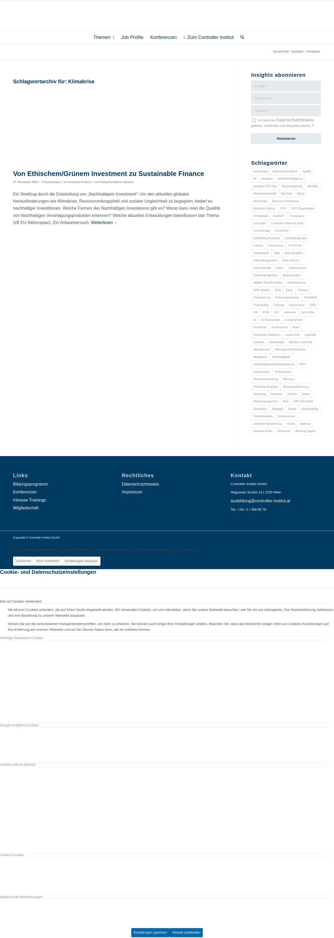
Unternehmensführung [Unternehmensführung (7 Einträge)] (267, 423)
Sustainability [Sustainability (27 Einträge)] (309, 408)
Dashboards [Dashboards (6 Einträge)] (261, 253)
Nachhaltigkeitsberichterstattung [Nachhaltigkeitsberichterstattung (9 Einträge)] (273, 364)
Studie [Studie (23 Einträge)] (292, 408)
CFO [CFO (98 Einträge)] (283, 208)
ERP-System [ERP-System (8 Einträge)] (261, 290)
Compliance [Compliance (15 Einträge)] (297, 215)
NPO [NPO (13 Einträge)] (302, 364)
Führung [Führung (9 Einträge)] (278, 304)
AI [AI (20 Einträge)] (254, 178)
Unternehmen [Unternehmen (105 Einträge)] (286, 416)
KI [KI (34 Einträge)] (254, 319)
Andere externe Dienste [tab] (18, 764)
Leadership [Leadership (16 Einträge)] (292, 334)
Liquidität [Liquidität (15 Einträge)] (310, 334)
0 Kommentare (51, 182)
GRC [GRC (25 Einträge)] (313, 304)
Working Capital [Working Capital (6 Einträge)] (305, 431)
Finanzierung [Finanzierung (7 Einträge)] (261, 297)
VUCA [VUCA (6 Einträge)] (291, 423)
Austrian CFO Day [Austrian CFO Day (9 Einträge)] (265, 186)
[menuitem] (104, 37)
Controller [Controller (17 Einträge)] (259, 223)
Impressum (132, 492)
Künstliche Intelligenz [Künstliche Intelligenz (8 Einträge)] (266, 334)
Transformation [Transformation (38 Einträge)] (263, 416)
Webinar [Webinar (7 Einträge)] (305, 423)
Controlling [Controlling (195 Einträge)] (282, 230)
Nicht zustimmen (47, 561)
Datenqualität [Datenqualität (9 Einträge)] (291, 275)
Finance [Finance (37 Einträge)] (303, 290)
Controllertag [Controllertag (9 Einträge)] (261, 230)
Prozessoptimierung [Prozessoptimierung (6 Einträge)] (295, 386)
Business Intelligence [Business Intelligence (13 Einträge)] (285, 201)
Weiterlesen (104, 222)
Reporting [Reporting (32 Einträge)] (259, 394)
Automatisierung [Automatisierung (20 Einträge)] (292, 186)
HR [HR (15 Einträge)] (255, 312)
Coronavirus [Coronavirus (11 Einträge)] (275, 245)
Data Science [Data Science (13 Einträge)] (290, 260)
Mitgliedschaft (26, 508)
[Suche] (240, 37)
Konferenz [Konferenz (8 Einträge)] (259, 327)
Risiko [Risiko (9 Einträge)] (306, 394)
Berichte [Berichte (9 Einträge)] (312, 186)
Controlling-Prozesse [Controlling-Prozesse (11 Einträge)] (266, 238)
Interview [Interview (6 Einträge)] (290, 312)
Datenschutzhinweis (295, 120)
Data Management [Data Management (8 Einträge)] (265, 260)
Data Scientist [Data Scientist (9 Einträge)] (262, 267)
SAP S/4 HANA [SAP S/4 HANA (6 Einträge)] (303, 401)
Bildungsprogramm (30, 484)
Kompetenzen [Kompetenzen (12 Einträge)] (294, 319)
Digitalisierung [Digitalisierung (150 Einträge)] (297, 282)
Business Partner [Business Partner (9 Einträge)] (264, 208)
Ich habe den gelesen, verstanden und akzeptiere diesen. (282, 123)
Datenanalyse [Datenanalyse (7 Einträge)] (297, 267)
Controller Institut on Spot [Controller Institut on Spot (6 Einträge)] (287, 223)
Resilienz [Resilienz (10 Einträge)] (277, 394)
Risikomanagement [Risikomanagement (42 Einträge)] (265, 401)
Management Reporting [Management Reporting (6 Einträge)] (290, 349)
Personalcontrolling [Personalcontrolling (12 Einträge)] (265, 379)
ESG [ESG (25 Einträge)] (278, 290)
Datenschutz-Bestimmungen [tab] (21, 897)
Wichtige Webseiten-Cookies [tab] (21, 638)
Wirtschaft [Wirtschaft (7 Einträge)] (284, 431)
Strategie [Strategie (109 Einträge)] (277, 408)
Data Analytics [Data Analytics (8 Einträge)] (294, 253)
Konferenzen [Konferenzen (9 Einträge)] (280, 327)
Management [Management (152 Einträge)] (261, 349)
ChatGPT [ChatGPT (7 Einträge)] (279, 215)
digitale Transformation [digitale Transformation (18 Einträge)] (267, 282)
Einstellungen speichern (150, 932)
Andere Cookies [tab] (12, 855)
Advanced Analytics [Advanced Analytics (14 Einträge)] (285, 171)
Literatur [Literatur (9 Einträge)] (258, 342)
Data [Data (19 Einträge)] (277, 253)
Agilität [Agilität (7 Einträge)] (306, 171)
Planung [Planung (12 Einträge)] (288, 379)
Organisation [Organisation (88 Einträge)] (261, 371)
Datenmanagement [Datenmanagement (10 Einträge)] (265, 275)
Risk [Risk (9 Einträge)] (286, 401)
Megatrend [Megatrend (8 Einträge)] (260, 356)
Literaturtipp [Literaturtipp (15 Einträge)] (276, 342)
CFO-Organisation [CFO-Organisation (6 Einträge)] (302, 208)
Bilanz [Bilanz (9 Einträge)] (301, 193)
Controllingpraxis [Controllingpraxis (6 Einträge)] (296, 238)
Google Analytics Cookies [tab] (19, 725)
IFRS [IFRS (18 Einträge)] (266, 312)
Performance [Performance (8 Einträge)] (283, 371)
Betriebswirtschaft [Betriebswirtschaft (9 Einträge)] (264, 193)
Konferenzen (25, 492)
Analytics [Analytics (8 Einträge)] (267, 178)
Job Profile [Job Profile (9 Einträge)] (307, 312)
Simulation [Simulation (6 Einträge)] (260, 408)
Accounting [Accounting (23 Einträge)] (260, 171)
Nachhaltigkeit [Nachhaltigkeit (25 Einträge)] (281, 356)
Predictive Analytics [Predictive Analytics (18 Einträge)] (265, 386)
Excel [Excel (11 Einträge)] (289, 290)
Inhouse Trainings (29, 500)
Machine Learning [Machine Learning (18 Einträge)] (300, 342)
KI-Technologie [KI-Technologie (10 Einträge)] (270, 319)
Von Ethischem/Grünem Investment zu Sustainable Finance (108, 174)
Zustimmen (23, 561)
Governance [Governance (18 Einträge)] (297, 304)
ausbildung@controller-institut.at (260, 501)
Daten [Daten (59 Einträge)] (280, 267)
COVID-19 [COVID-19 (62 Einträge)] (295, 245)
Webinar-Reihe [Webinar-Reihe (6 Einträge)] (262, 431)
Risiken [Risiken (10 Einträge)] (292, 394)
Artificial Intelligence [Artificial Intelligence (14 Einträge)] (290, 178)
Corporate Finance (79, 182)
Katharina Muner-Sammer (117, 182)
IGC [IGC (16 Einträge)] (276, 312)
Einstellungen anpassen (81, 561)
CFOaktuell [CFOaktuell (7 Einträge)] (260, 215)
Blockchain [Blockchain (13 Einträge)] (260, 201)
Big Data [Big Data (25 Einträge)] (286, 193)
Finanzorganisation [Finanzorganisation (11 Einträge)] (287, 297)
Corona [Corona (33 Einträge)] (258, 245)
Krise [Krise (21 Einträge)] (296, 327)
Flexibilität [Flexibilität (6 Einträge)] (310, 297)
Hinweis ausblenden (186, 932)
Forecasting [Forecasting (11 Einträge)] (260, 304)
